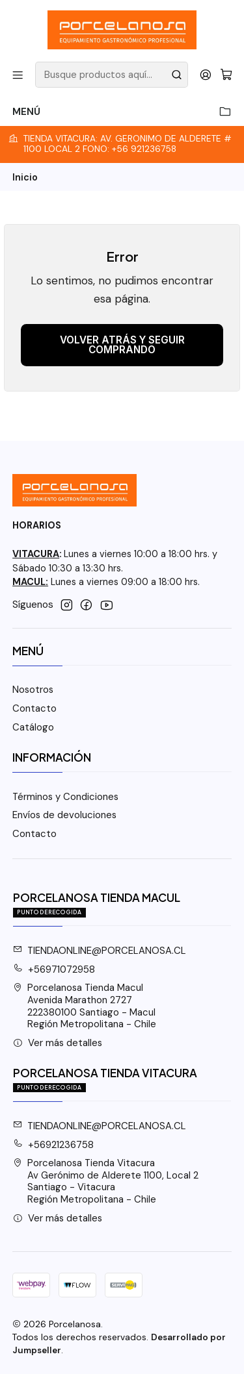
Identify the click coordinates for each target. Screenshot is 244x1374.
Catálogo (33, 727)
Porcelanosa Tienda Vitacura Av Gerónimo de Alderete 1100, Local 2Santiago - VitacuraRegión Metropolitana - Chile (106, 1181)
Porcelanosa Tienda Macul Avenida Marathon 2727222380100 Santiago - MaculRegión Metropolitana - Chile (85, 1005)
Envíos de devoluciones (64, 814)
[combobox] (111, 75)
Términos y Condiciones (65, 796)
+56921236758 (53, 1144)
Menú (122, 112)
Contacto (34, 708)
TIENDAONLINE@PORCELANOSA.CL (100, 950)
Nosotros (32, 689)
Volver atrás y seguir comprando (122, 345)
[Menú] (17, 74)
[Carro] (226, 74)
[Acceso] (205, 74)
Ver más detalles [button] (58, 1042)
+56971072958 (54, 969)
